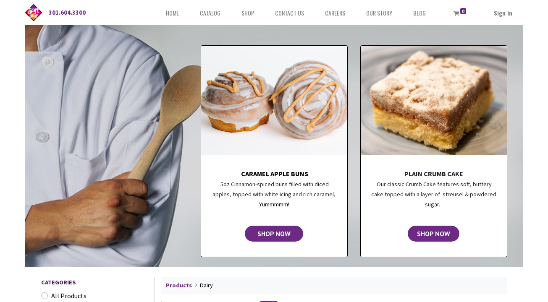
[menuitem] (172, 13)
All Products (69, 296)
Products (179, 285)
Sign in (503, 12)
